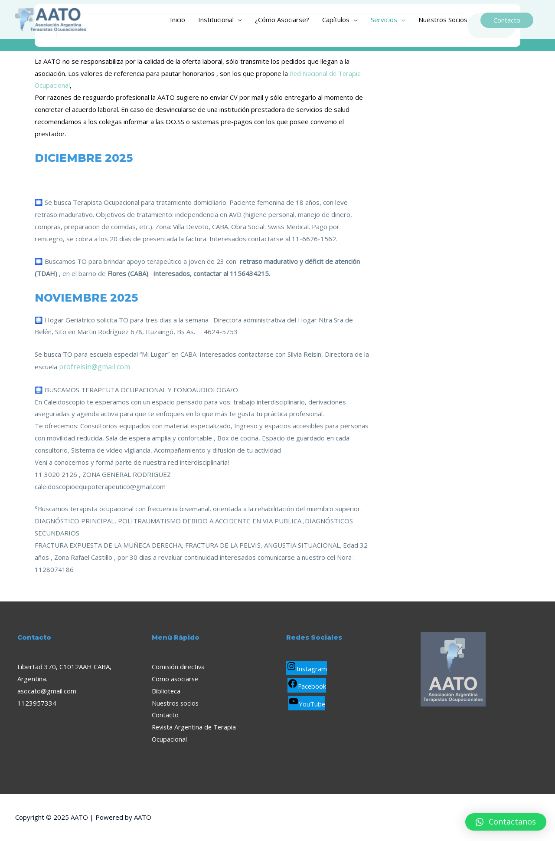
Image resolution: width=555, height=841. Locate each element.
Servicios (384, 19)
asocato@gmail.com (47, 691)
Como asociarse (175, 678)
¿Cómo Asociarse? (282, 19)
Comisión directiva (179, 666)
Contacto (165, 714)
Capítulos (335, 19)
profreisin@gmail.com (94, 366)
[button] (505, 822)
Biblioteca (166, 691)
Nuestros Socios (442, 19)
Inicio (177, 19)
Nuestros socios (176, 703)
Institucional (216, 19)
